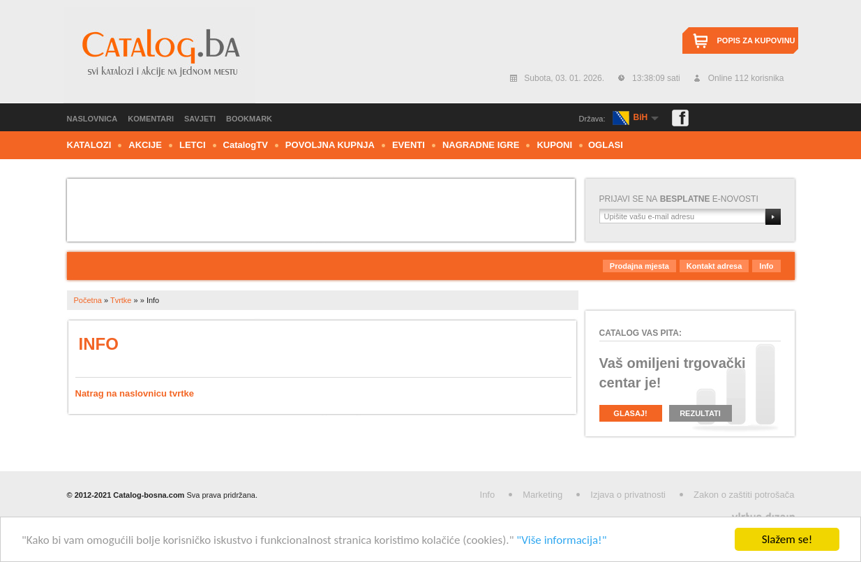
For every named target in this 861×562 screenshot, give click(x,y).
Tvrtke (121, 300)
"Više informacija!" (561, 540)
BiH (641, 117)
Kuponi (554, 145)
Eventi (408, 145)
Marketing (542, 494)
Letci (192, 145)
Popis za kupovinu (756, 40)
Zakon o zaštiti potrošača (744, 494)
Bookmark (249, 118)
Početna (88, 300)
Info (766, 266)
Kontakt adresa (714, 266)
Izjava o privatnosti (628, 494)
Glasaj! (630, 413)
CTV (245, 145)
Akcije (145, 145)
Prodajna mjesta (639, 266)
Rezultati (700, 413)
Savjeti (200, 118)
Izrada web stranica (1, 514)
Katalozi (89, 145)
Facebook (680, 118)
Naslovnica (92, 118)
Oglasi (605, 145)
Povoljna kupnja (330, 145)
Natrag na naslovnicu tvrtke (135, 393)
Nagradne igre (481, 145)
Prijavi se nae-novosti (678, 199)
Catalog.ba (159, 55)
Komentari (151, 118)
